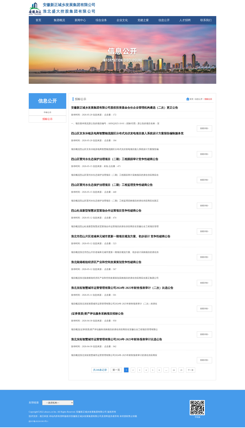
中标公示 (47, 112)
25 (181, 370)
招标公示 (47, 119)
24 (174, 370)
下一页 (190, 370)
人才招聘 (185, 20)
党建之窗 (143, 20)
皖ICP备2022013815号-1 (38, 421)
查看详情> (204, 128)
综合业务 (101, 20)
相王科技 (44, 416)
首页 (38, 20)
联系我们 (206, 20)
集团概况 (59, 20)
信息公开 (164, 20)
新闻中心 (80, 20)
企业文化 (122, 20)
